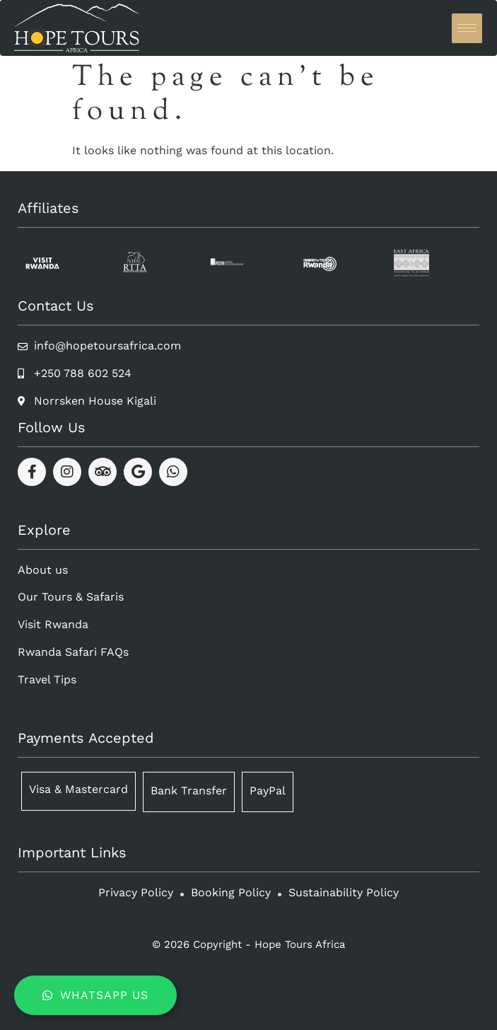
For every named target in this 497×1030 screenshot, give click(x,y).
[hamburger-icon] (467, 28)
